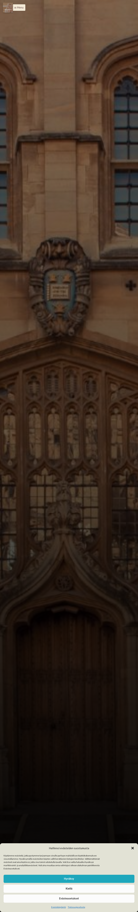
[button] (132, 848)
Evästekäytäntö (58, 907)
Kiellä (69, 888)
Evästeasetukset (69, 898)
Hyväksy (69, 878)
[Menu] (8, 8)
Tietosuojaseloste (76, 907)
